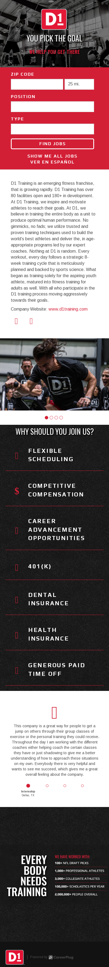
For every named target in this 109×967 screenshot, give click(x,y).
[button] (46, 417)
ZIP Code (22, 74)
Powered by (51, 957)
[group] (54, 374)
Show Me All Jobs (52, 156)
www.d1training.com (68, 309)
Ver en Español (52, 162)
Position (23, 96)
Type (17, 118)
